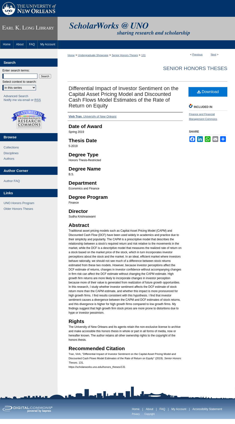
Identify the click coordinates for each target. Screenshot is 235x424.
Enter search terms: (15, 70)
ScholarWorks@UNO (146, 28)
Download (208, 92)
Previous (197, 54)
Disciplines (11, 153)
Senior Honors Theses (125, 55)
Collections (11, 147)
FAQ (162, 409)
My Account (178, 409)
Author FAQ (12, 181)
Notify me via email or (22, 100)
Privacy (136, 414)
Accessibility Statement (207, 409)
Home (71, 55)
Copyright (149, 414)
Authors (9, 158)
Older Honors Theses (18, 209)
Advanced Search (16, 96)
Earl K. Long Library (29, 28)
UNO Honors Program (19, 203)
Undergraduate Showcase (93, 55)
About (149, 409)
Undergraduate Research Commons (29, 119)
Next (213, 54)
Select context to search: (19, 81)
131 (143, 55)
